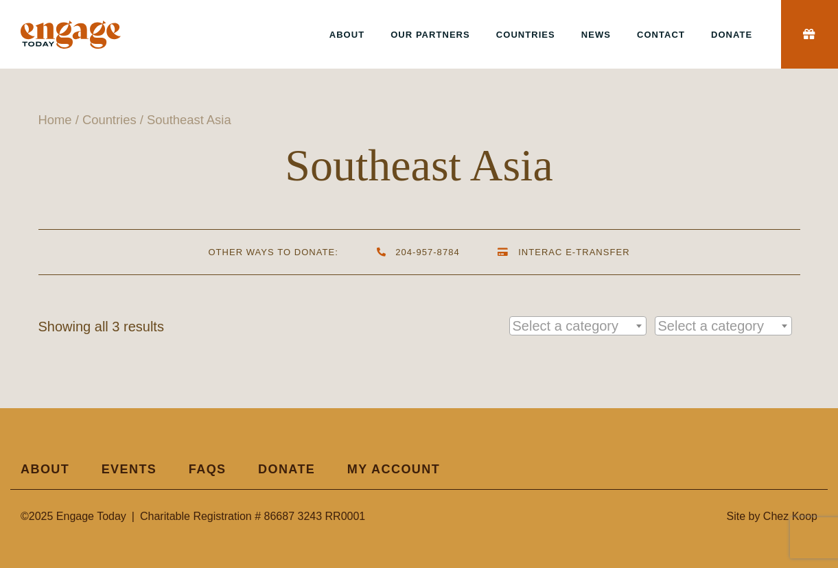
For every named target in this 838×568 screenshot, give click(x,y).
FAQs (207, 469)
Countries (525, 34)
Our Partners (430, 34)
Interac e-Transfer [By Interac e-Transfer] (564, 252)
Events (129, 469)
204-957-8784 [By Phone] (418, 252)
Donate (731, 34)
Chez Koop (790, 516)
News (596, 34)
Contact (661, 34)
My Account (393, 469)
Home (55, 120)
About (346, 34)
